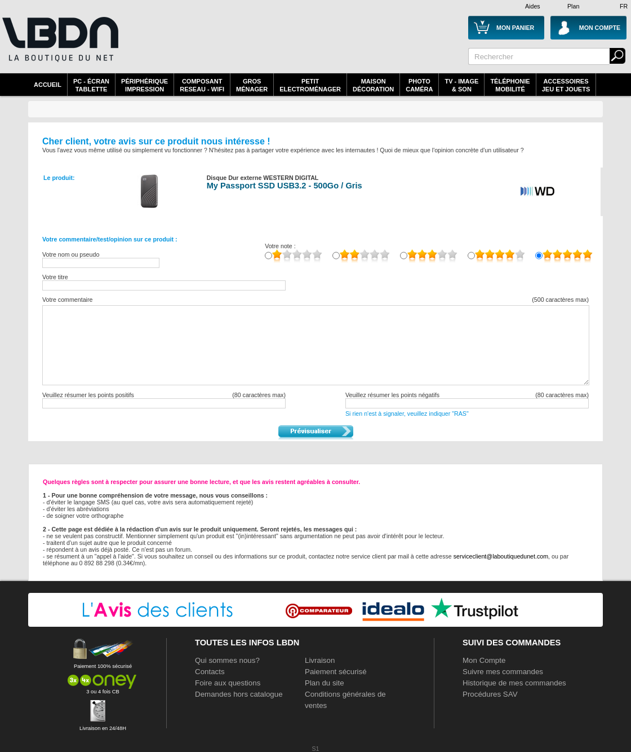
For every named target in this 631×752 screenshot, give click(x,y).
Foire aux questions (227, 683)
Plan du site (324, 683)
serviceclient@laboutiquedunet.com (501, 556)
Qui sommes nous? (227, 660)
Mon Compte (484, 660)
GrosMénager (252, 85)
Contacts (210, 671)
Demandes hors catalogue (239, 694)
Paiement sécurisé (336, 671)
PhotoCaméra (419, 85)
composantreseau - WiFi (202, 85)
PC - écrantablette (91, 85)
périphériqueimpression (144, 85)
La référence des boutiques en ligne (59, 46)
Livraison (320, 660)
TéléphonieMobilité (510, 85)
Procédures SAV (490, 694)
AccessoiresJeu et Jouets (566, 85)
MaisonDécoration (373, 85)
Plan (573, 6)
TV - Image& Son (461, 85)
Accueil (47, 84)
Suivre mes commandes (503, 671)
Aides (532, 6)
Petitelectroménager (310, 85)
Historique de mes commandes (514, 683)
